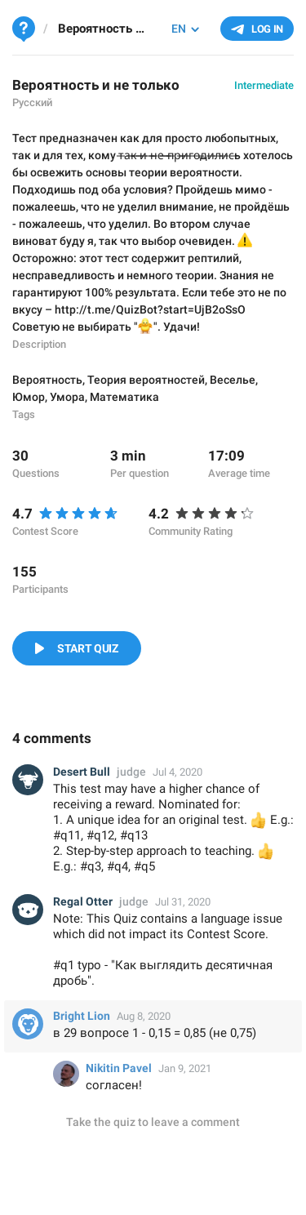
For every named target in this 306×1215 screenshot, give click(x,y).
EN (178, 28)
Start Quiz (87, 648)
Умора (67, 396)
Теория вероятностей (146, 379)
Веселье (232, 379)
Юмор (28, 396)
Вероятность (47, 379)
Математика (124, 396)
